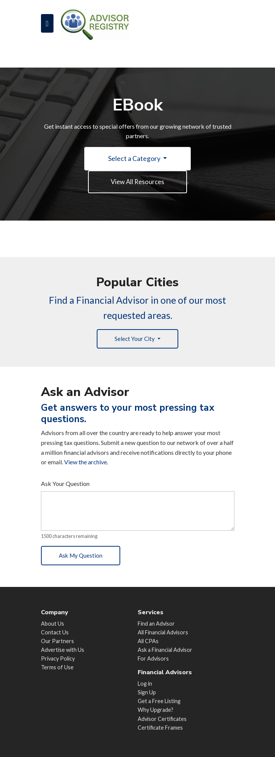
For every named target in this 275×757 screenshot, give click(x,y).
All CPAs (148, 641)
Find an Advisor (156, 623)
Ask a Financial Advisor (165, 650)
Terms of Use (57, 667)
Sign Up (147, 692)
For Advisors (153, 658)
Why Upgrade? (155, 710)
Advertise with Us (62, 650)
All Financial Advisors (163, 632)
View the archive (85, 464)
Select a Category (135, 158)
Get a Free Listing (159, 701)
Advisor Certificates (162, 719)
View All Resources (138, 182)
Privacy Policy (58, 658)
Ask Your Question (65, 485)
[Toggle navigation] (47, 23)
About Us (52, 623)
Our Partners (57, 641)
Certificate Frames (160, 727)
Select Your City (135, 340)
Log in (145, 683)
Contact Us (55, 632)
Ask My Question (82, 558)
